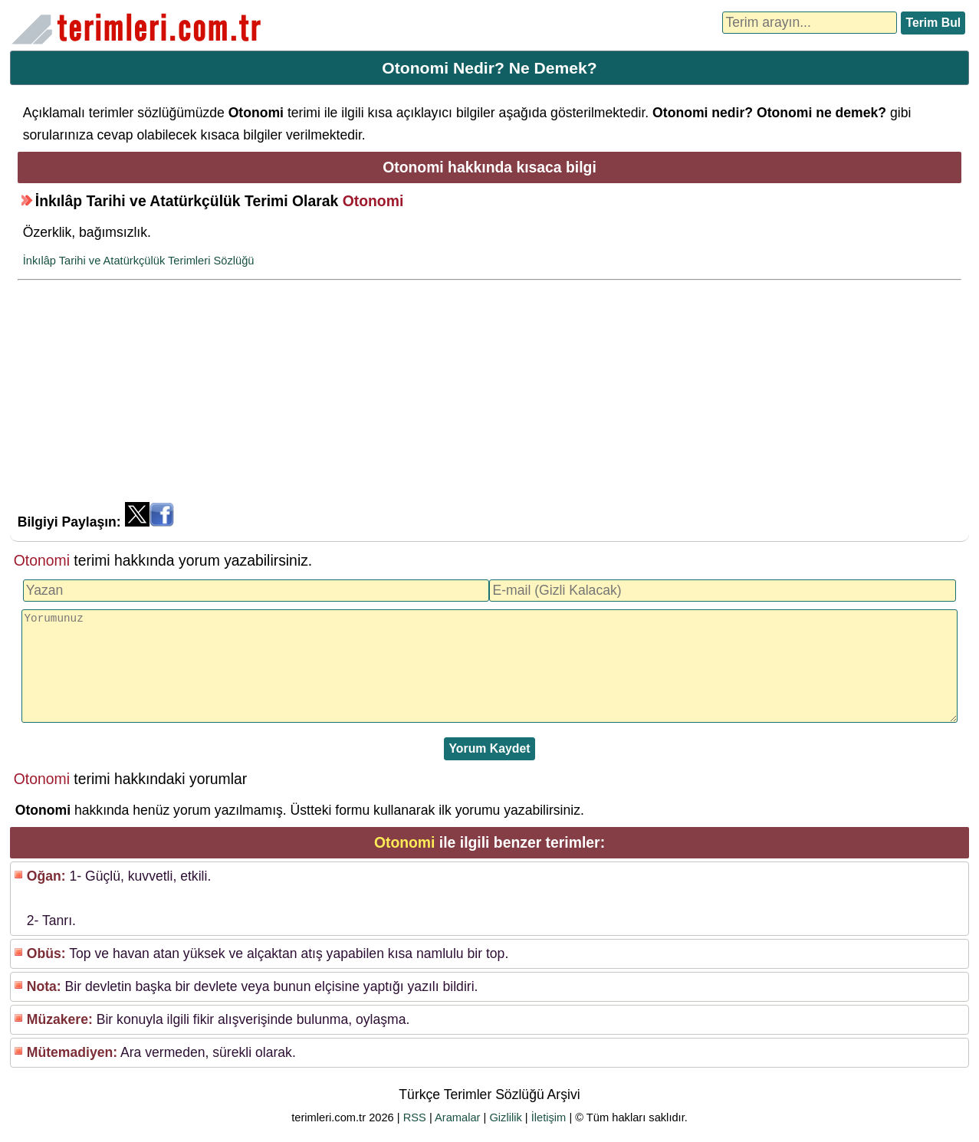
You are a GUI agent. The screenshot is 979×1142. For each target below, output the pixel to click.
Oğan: (46, 876)
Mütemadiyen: (72, 1052)
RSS (414, 1117)
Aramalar (457, 1117)
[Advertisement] (489, 394)
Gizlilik (505, 1117)
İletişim (549, 1117)
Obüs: (46, 953)
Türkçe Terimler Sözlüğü (139, 29)
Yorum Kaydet (489, 748)
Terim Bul (933, 22)
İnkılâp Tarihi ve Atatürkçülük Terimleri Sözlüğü (139, 260)
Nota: (44, 986)
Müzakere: (60, 1019)
